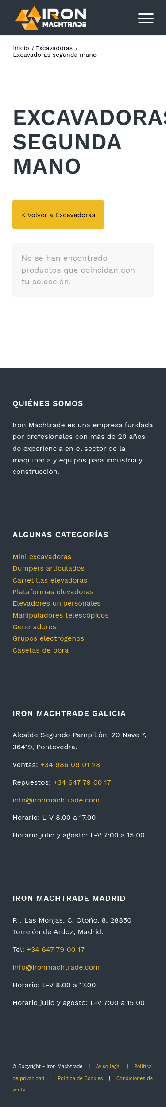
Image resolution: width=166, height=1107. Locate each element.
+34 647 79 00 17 (82, 782)
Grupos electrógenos (48, 638)
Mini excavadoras (41, 556)
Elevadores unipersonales (56, 603)
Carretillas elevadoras (49, 580)
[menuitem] (141, 17)
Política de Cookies (80, 1078)
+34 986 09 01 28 (70, 764)
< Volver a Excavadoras (58, 215)
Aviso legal (108, 1066)
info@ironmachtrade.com (56, 800)
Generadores (34, 626)
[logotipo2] (68, 17)
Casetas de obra (40, 650)
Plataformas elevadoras (52, 591)
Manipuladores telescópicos (60, 615)
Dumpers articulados (48, 568)
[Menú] (141, 17)
